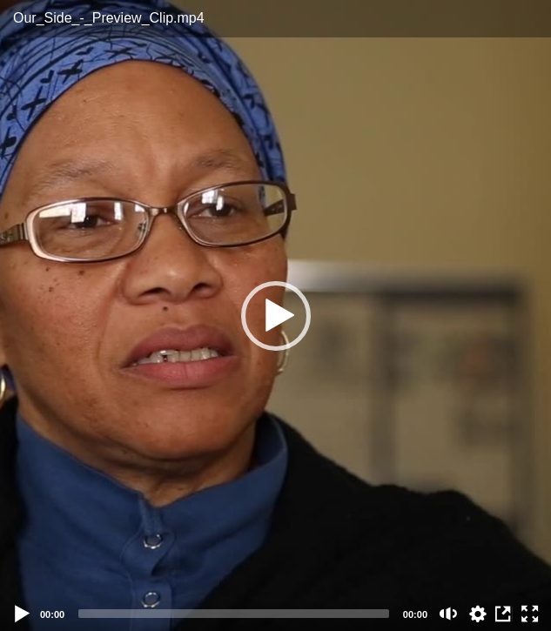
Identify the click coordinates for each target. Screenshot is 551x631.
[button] (276, 316)
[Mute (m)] (449, 613)
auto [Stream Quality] (478, 613)
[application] (275, 315)
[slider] (233, 613)
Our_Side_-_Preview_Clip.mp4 (109, 17)
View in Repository (504, 613)
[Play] (22, 613)
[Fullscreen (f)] (530, 613)
